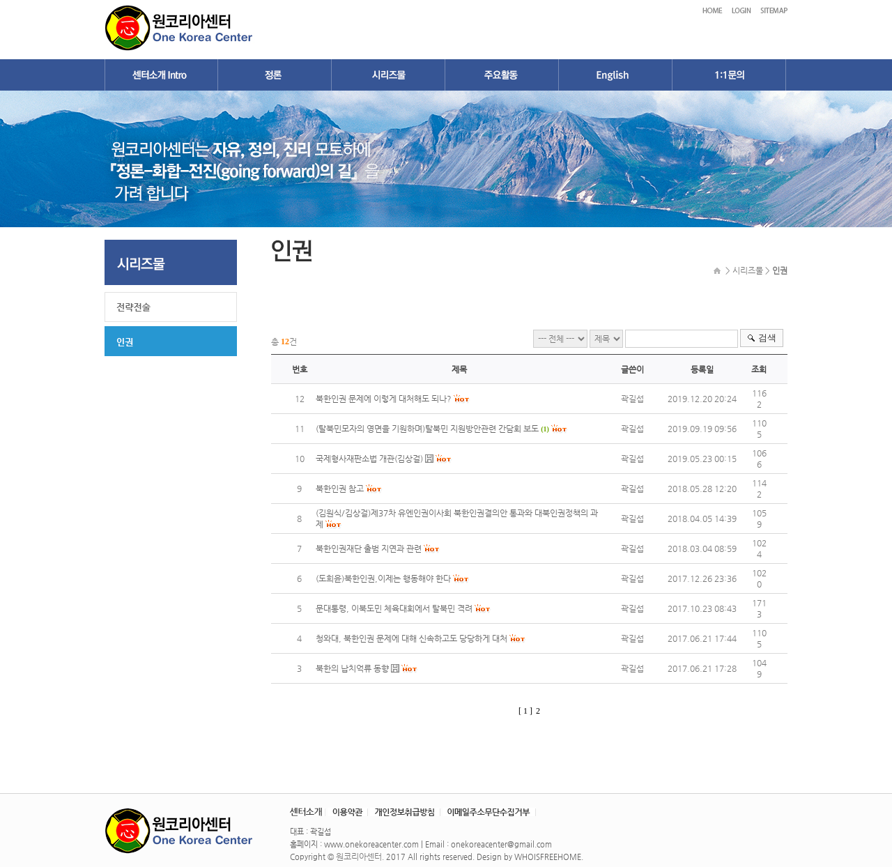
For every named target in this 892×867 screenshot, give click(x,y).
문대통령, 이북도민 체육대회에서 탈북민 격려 (394, 608)
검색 (767, 337)
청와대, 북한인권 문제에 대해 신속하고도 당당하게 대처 (412, 638)
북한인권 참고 (340, 488)
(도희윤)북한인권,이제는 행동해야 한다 (383, 578)
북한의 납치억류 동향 (352, 668)
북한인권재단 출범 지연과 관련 (369, 548)
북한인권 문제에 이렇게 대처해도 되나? (384, 399)
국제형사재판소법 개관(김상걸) (369, 458)
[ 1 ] (525, 711)
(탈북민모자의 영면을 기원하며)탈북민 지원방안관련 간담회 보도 (427, 429)
